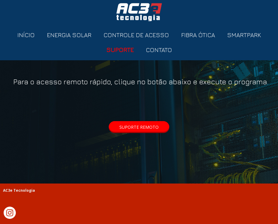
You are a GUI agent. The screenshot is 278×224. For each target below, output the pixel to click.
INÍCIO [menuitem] (26, 34)
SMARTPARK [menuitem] (244, 34)
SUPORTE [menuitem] (120, 49)
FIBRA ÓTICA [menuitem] (198, 34)
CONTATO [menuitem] (159, 49)
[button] (139, 127)
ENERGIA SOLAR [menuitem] (69, 34)
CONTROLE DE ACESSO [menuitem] (136, 34)
